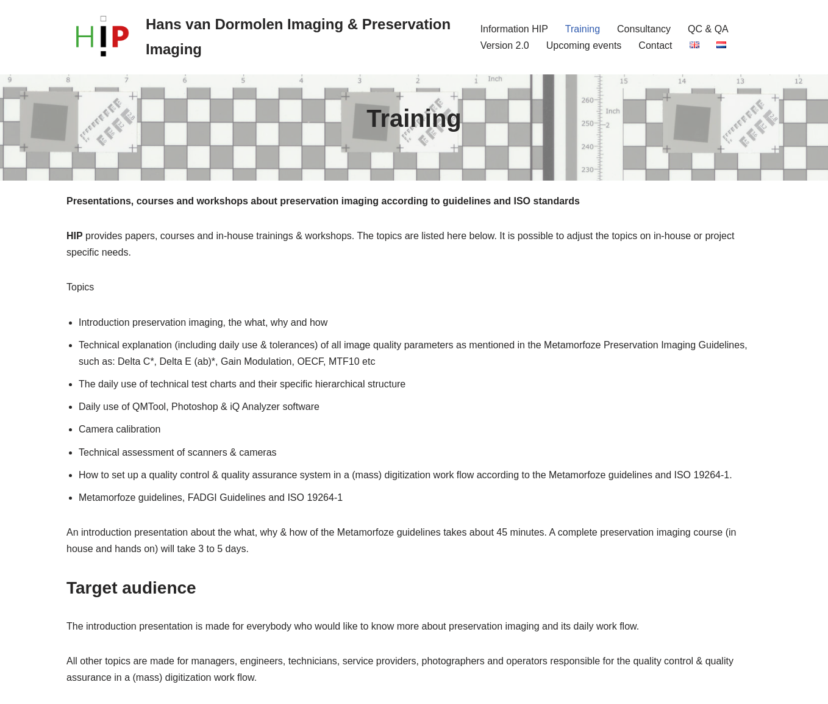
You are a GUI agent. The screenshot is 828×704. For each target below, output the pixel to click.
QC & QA (708, 29)
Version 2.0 (504, 45)
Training (582, 29)
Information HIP (514, 29)
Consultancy (644, 29)
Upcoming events (584, 45)
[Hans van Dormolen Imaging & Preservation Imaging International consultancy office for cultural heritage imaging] (263, 37)
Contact (655, 45)
